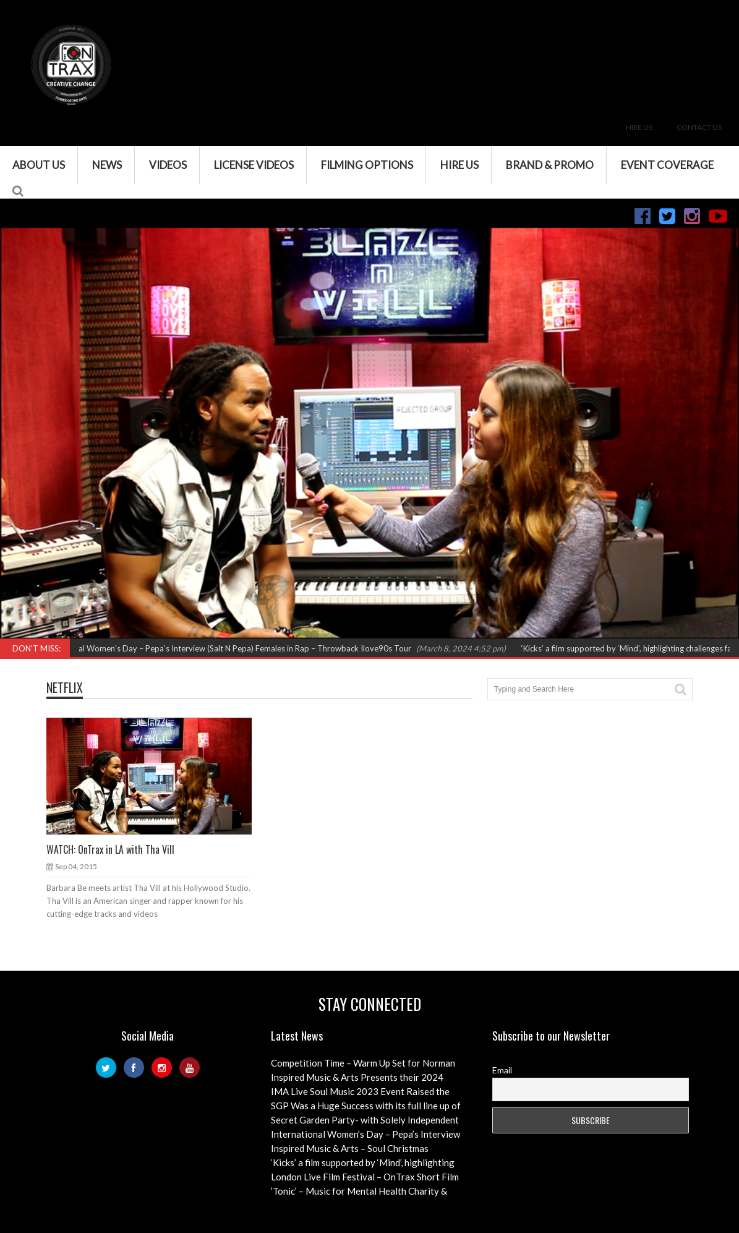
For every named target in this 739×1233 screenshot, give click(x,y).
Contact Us (699, 127)
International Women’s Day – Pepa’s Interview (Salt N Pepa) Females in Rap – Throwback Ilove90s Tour (228, 648)
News (107, 164)
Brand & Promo (550, 164)
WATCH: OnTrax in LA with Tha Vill (110, 849)
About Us (38, 164)
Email (502, 1070)
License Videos (254, 164)
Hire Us (639, 127)
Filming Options (367, 164)
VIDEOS (168, 164)
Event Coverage (667, 164)
